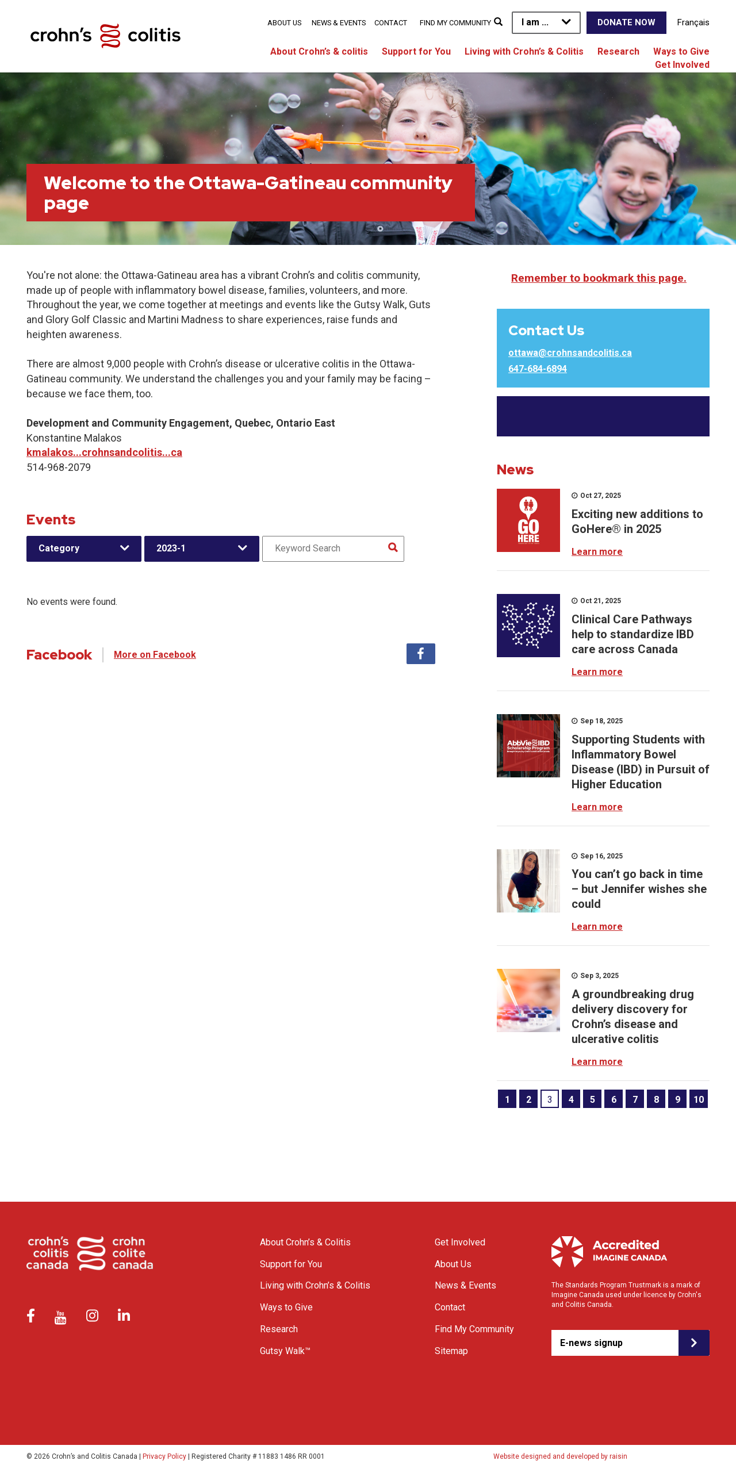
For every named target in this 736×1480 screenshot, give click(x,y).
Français (693, 22)
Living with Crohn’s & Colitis (524, 51)
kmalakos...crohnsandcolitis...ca (104, 452)
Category (59, 548)
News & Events (339, 22)
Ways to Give (681, 51)
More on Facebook (155, 654)
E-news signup (591, 1342)
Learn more (597, 551)
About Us (284, 22)
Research (618, 51)
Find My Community (455, 22)
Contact (390, 22)
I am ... (535, 22)
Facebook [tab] (421, 653)
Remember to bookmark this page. (599, 278)
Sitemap (451, 1350)
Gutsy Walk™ (285, 1350)
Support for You (416, 51)
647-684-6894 (537, 368)
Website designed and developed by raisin (560, 1456)
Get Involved (682, 64)
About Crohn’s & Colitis (305, 1242)
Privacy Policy (164, 1456)
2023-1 (171, 548)
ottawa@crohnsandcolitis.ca (570, 352)
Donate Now (626, 22)
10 (698, 1099)
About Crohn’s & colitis (319, 51)
